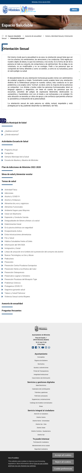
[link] (19, 9)
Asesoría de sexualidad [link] (33, 36)
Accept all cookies (63, 455)
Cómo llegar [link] (41, 344)
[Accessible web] (2, 120)
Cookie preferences (63, 469)
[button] (74, 9)
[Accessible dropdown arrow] (5, 120)
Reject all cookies (63, 462)
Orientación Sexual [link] (17, 38)
